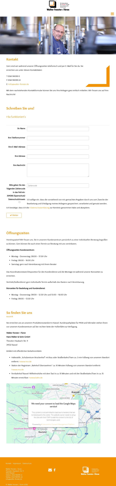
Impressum (17, 463)
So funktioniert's (17, 117)
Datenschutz (27, 463)
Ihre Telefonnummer (16, 138)
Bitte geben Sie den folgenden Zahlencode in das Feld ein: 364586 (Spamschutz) (16, 190)
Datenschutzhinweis (16, 200)
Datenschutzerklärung (40, 208)
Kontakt (8, 463)
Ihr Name (21, 129)
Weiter (14, 215)
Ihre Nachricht (19, 165)
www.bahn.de (36, 377)
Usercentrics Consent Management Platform (58, 424)
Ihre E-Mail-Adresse (16, 147)
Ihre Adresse (20, 156)
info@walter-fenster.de (19, 84)
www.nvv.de (25, 361)
